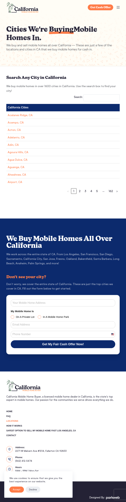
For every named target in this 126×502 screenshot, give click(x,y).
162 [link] (111, 191)
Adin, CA (13, 144)
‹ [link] (68, 191)
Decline (33, 489)
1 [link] (73, 191)
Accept (16, 489)
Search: (78, 97)
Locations (12, 421)
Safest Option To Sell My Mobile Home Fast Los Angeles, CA (41, 430)
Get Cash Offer (100, 7)
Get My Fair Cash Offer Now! (63, 344)
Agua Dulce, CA (17, 159)
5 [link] (97, 191)
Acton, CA (14, 130)
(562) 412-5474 (23, 460)
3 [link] (85, 191)
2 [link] (79, 191)
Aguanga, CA (16, 167)
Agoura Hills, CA (18, 152)
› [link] (117, 191)
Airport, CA (15, 182)
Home (9, 411)
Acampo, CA (16, 122)
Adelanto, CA (16, 137)
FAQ (8, 416)
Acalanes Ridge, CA (20, 115)
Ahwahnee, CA (17, 174)
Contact (11, 435)
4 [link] (91, 191)
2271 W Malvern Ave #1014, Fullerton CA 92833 (41, 451)
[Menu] (118, 7)
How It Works (14, 426)
